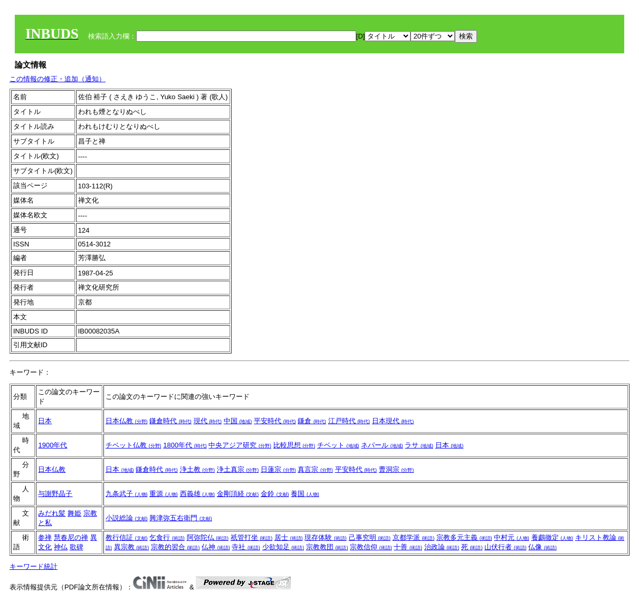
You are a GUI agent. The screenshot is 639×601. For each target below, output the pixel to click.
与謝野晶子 (55, 494)
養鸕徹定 (552, 537)
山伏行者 (505, 547)
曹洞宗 (396, 469)
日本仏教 (127, 421)
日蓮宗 (278, 469)
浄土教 (197, 469)
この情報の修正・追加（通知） (57, 79)
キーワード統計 (33, 566)
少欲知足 (283, 547)
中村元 (511, 537)
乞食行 (167, 537)
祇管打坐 (252, 537)
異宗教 (131, 547)
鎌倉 (312, 421)
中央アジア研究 (239, 445)
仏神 (216, 547)
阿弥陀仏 (208, 537)
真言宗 (315, 469)
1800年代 (185, 445)
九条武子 (127, 494)
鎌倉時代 (170, 421)
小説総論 (127, 518)
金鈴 (275, 494)
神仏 (61, 547)
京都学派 (414, 537)
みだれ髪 (51, 513)
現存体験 (325, 537)
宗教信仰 (371, 547)
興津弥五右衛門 (180, 518)
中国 (238, 421)
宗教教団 (327, 547)
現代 (208, 421)
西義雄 (197, 494)
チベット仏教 (133, 445)
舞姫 (74, 513)
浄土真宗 (238, 469)
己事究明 (370, 537)
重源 (163, 494)
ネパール (382, 445)
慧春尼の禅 (71, 537)
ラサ (419, 445)
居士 (288, 537)
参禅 (45, 537)
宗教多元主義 (464, 537)
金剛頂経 (238, 494)
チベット (338, 445)
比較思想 (294, 445)
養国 (305, 494)
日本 (45, 421)
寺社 (246, 547)
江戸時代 (349, 421)
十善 (408, 547)
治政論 (442, 547)
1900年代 (52, 445)
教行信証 (127, 537)
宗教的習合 (175, 547)
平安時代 (275, 421)
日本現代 (393, 421)
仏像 (542, 547)
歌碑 (76, 547)
